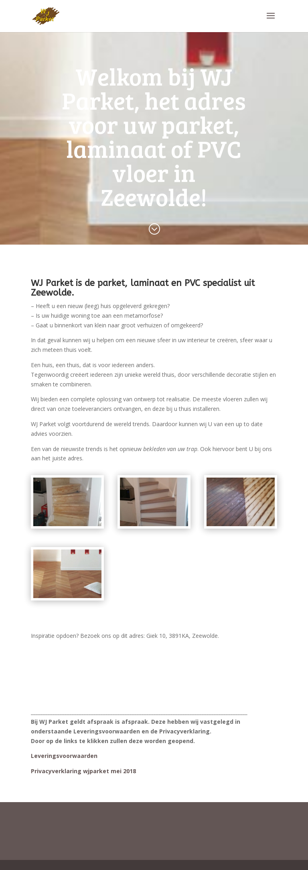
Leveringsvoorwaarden (64, 756)
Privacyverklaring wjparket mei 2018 (83, 771)
